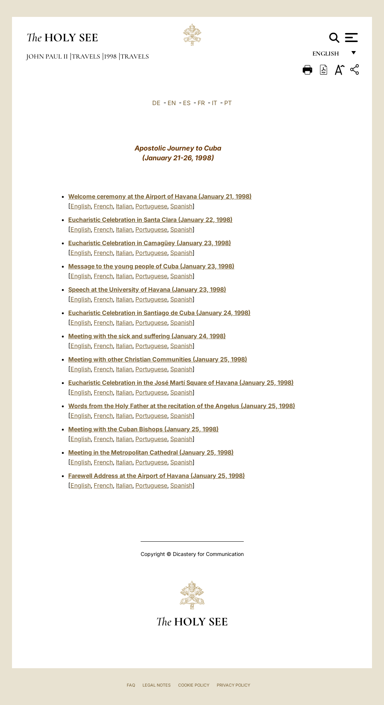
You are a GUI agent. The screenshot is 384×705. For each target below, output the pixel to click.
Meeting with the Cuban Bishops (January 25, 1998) (143, 429)
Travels (87, 56)
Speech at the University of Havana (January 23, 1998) (147, 289)
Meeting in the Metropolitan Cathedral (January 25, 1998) (151, 452)
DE (156, 103)
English (329, 55)
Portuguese (151, 206)
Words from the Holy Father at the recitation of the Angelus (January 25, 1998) (181, 406)
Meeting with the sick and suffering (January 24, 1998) (147, 336)
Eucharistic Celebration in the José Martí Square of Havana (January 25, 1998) (181, 382)
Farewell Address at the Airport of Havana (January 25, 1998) (156, 475)
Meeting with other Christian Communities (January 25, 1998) (157, 359)
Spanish (181, 206)
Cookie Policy (193, 685)
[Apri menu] (350, 37)
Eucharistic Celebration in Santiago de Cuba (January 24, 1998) (159, 312)
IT (214, 103)
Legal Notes (156, 685)
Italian (124, 206)
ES (186, 103)
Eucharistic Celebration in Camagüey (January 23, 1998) (149, 243)
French (103, 206)
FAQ (131, 685)
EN (172, 103)
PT (228, 103)
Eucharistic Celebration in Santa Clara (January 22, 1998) (150, 219)
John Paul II (47, 56)
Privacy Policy (233, 685)
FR (201, 103)
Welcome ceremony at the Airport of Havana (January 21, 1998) (160, 196)
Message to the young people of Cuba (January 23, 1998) (151, 266)
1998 (111, 56)
